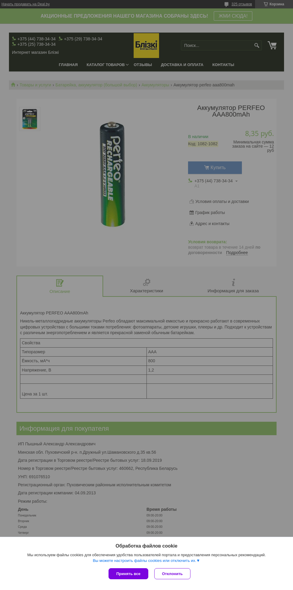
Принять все (128, 573)
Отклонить (172, 573)
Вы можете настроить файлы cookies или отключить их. (144, 560)
